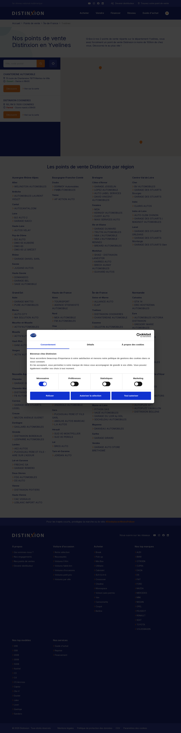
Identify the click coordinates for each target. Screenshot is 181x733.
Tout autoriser (131, 395)
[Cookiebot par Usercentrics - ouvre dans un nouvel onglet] (138, 335)
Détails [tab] (90, 344)
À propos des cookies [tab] (133, 344)
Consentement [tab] (48, 344)
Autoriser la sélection (90, 395)
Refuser (50, 395)
